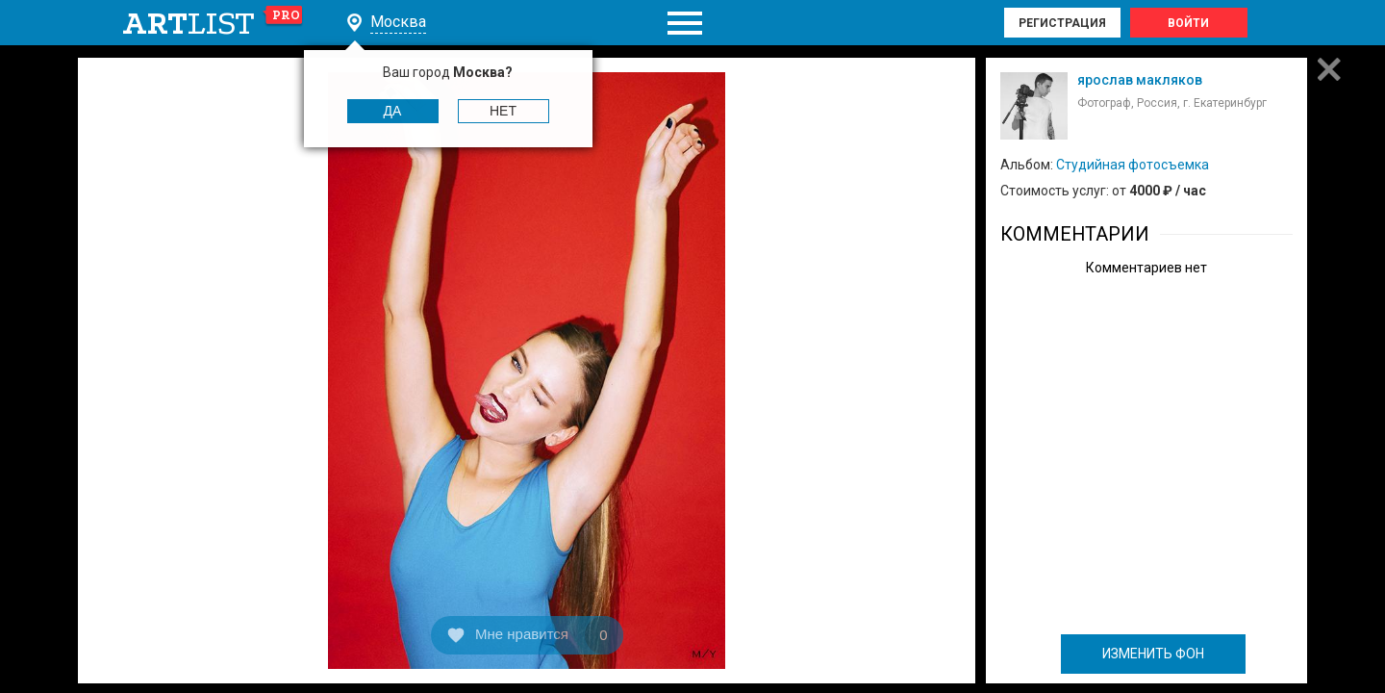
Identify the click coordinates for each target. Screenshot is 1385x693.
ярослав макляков (1139, 80)
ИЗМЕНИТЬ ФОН (1153, 653)
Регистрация (1062, 23)
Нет (503, 110)
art (213, 23)
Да (393, 110)
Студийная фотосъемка (1132, 164)
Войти (1188, 23)
